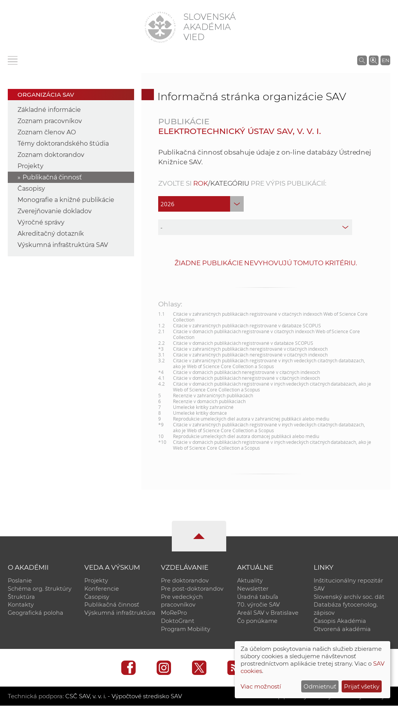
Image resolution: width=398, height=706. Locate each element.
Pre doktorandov (185, 580)
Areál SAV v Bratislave (267, 613)
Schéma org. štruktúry (40, 588)
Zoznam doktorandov (50, 154)
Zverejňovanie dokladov (54, 211)
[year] (201, 204)
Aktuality (250, 580)
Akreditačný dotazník (50, 233)
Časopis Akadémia (340, 621)
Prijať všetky (361, 686)
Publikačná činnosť (52, 177)
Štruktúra (21, 596)
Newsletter (253, 588)
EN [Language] (385, 60)
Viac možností (261, 686)
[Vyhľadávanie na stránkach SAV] (362, 60)
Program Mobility (185, 629)
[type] (255, 227)
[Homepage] (160, 27)
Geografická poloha (35, 613)
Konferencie (101, 588)
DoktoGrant (177, 621)
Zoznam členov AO (46, 132)
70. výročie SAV (258, 605)
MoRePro (174, 613)
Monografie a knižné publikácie (65, 199)
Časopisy (31, 188)
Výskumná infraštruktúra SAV (62, 245)
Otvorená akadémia (342, 629)
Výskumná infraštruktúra (119, 613)
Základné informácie (49, 109)
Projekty (30, 166)
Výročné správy (41, 222)
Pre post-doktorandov (192, 588)
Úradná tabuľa (257, 596)
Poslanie (20, 580)
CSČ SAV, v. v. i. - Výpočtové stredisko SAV (123, 696)
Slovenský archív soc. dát (349, 596)
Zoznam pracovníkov (49, 121)
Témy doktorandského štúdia (63, 143)
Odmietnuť (320, 686)
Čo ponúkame (257, 621)
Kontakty (21, 605)
